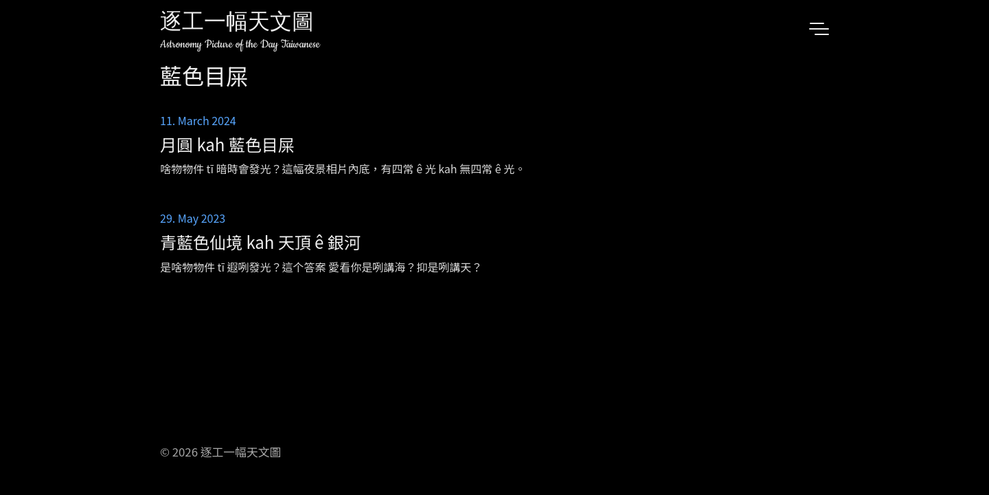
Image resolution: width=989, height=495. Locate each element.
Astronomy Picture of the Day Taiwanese (240, 44)
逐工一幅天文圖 (237, 24)
